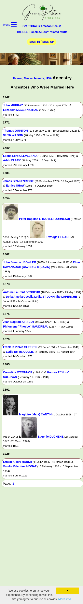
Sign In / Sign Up (41, 41)
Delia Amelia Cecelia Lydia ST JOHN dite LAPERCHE (41, 296)
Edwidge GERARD (58, 237)
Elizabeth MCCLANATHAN (20, 109)
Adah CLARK (12, 160)
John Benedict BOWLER (19, 262)
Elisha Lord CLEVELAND (20, 155)
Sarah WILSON (13, 135)
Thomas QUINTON (15, 130)
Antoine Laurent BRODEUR (21, 292)
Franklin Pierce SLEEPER (20, 347)
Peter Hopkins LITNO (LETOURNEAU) (44, 219)
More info (64, 599)
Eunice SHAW (15, 185)
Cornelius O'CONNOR (17, 372)
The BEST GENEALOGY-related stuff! (41, 32)
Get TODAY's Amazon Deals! (42, 26)
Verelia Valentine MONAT (20, 466)
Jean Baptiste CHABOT (18, 321)
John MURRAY (13, 105)
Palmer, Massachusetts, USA (33, 78)
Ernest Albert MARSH (17, 461)
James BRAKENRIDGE (18, 181)
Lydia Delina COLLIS (20, 351)
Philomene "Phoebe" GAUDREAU (25, 326)
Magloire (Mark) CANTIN (35, 414)
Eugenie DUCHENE (51, 436)
